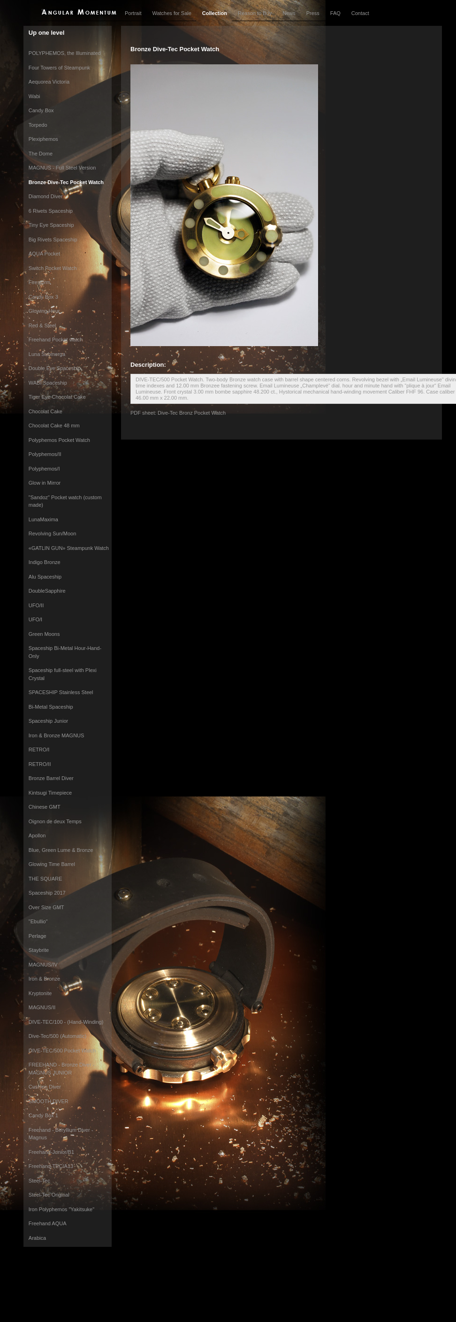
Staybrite (39, 950)
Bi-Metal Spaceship (51, 707)
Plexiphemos (43, 139)
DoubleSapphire (47, 591)
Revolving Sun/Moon (52, 533)
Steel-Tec (39, 1180)
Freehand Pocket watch (56, 339)
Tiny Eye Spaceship (51, 225)
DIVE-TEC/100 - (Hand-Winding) (66, 1022)
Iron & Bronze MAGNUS (56, 735)
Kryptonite (40, 993)
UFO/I (35, 619)
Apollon (37, 835)
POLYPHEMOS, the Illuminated (65, 53)
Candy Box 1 (43, 1115)
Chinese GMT (45, 807)
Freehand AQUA (48, 1223)
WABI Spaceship (48, 383)
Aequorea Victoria (49, 82)
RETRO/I (39, 749)
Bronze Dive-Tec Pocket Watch (66, 182)
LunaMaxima (43, 519)
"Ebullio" (38, 921)
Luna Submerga (47, 354)
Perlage (37, 936)
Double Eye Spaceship (55, 368)
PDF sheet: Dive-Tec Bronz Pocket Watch (178, 413)
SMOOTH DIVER (48, 1101)
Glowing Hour (44, 311)
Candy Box (41, 110)
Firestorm (39, 282)
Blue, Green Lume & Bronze (61, 850)
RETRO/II (40, 764)
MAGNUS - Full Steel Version (62, 167)
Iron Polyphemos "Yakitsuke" (61, 1209)
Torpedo (38, 125)
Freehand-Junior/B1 (51, 1152)
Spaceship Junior (48, 721)
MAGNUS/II (42, 1007)
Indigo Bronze (45, 562)
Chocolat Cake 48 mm (54, 425)
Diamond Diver (46, 196)
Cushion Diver (45, 1087)
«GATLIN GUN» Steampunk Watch (69, 548)
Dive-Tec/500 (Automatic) (58, 1036)
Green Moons (44, 634)
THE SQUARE (45, 878)
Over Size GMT (46, 907)
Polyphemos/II (45, 454)
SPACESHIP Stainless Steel (61, 692)
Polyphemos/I (44, 469)
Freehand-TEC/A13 (51, 1166)
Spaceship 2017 (47, 893)
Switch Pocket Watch (53, 268)
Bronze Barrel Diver (51, 778)
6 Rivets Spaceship (51, 211)
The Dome (41, 153)
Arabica (37, 1238)
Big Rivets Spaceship (53, 239)
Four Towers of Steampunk (59, 67)
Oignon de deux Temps (55, 821)
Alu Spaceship (45, 577)
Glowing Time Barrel (52, 864)
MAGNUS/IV (43, 964)
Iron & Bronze (44, 979)
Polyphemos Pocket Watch (59, 440)
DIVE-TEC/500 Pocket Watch (62, 1050)
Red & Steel (42, 325)
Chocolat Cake (45, 411)
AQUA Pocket (44, 253)
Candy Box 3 (43, 297)
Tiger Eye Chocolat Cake (57, 397)
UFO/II (36, 605)
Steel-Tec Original (49, 1195)
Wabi (34, 96)
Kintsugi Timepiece (50, 793)
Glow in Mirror (45, 483)
